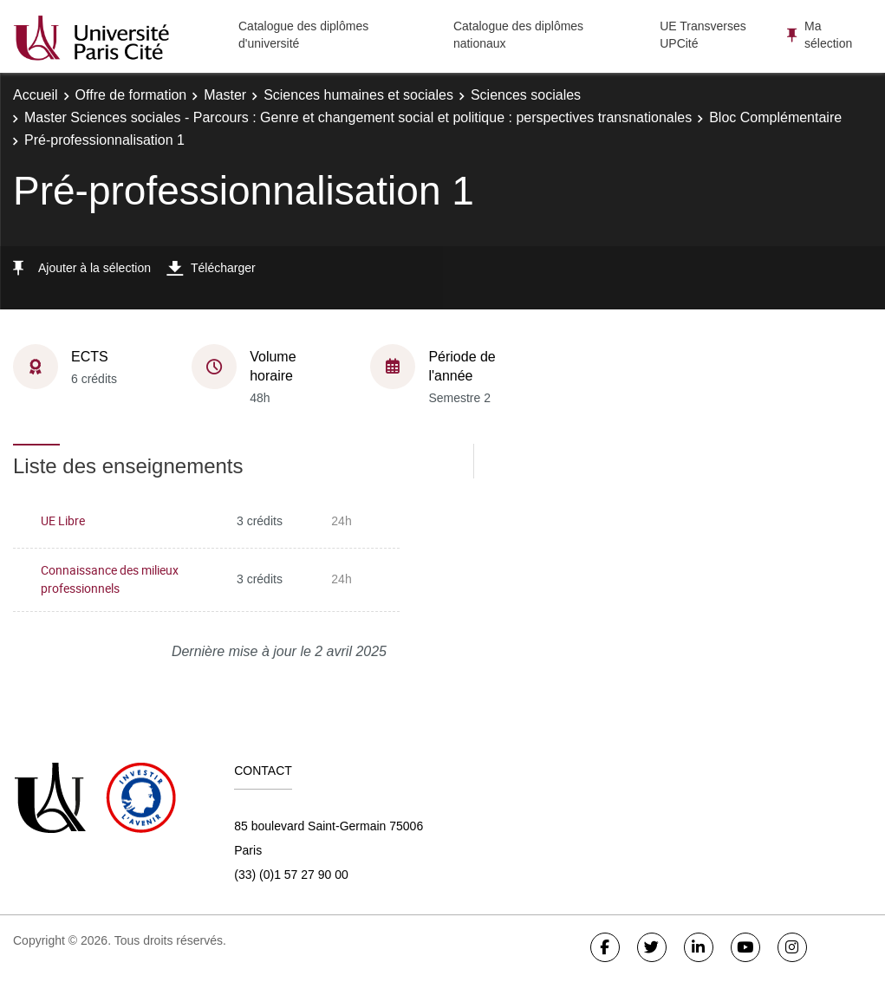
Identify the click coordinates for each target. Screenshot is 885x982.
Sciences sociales (526, 95)
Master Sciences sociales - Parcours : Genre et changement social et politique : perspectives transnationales (358, 117)
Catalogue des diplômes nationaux (518, 34)
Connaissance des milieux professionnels (110, 579)
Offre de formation (131, 95)
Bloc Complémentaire (775, 117)
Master (225, 95)
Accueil (35, 95)
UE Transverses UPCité (703, 34)
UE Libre (63, 520)
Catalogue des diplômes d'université (303, 34)
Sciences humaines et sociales (358, 95)
